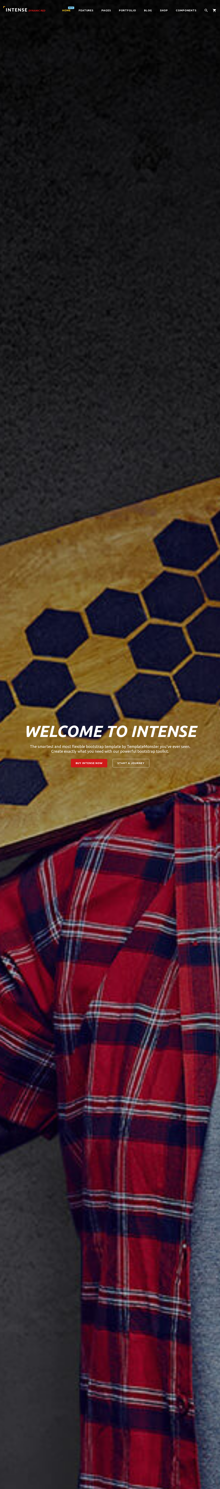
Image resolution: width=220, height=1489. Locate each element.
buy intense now (89, 763)
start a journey (131, 763)
